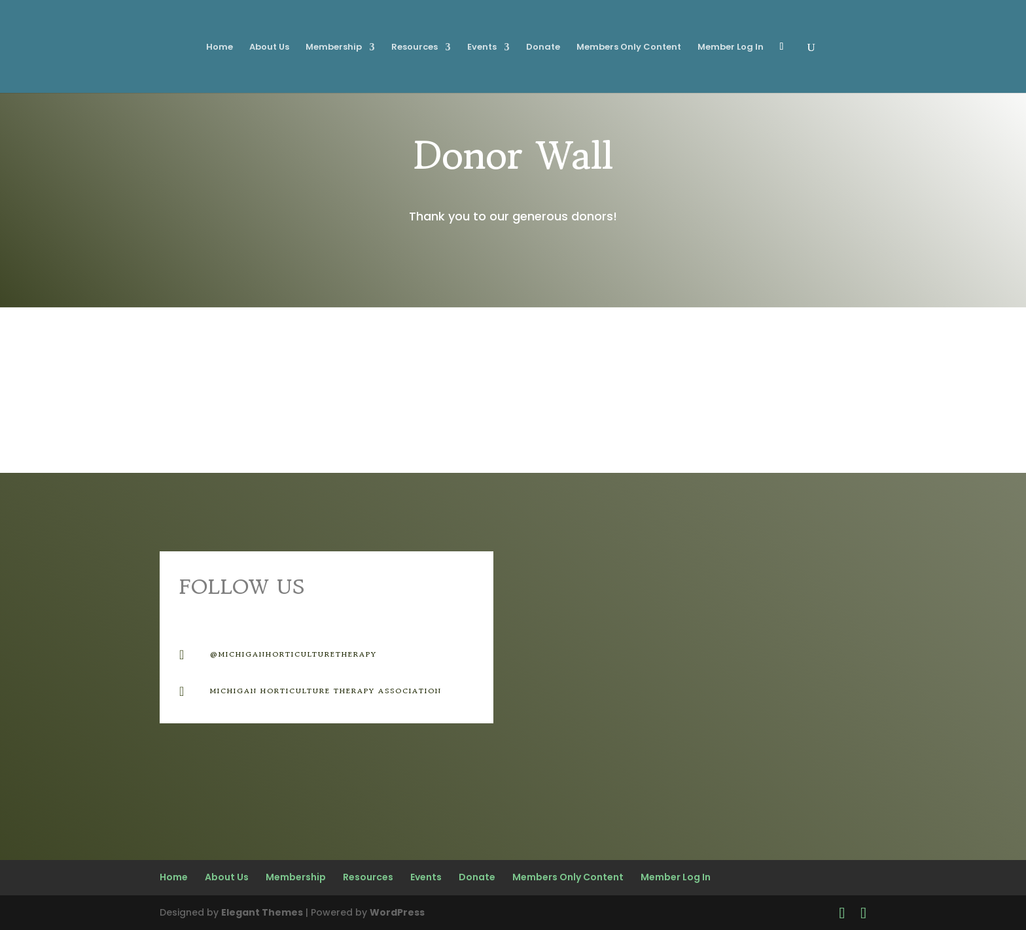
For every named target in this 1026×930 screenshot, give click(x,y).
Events (482, 48)
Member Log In (731, 48)
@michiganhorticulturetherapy (293, 654)
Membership (334, 48)
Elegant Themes (262, 912)
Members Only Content (628, 48)
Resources (414, 48)
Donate (543, 48)
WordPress (397, 912)
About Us (269, 48)
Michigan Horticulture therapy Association (326, 690)
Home (219, 48)
